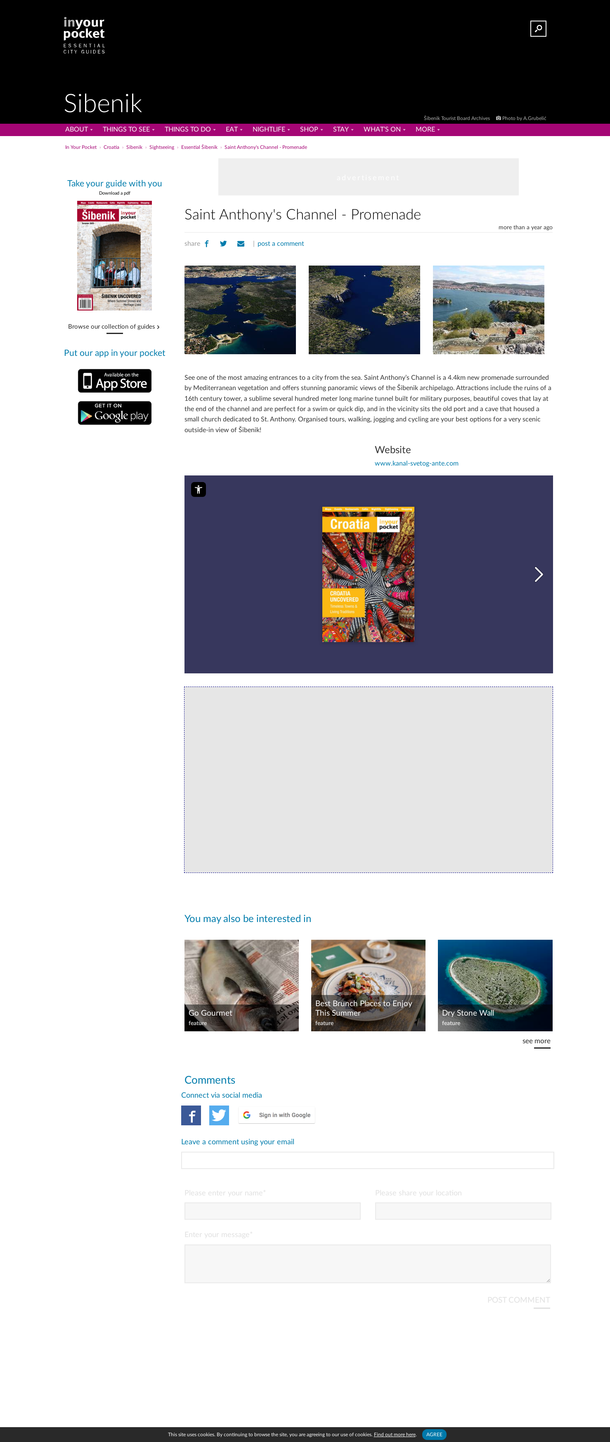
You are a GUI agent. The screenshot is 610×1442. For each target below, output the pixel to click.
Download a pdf (114, 193)
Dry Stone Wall (468, 1013)
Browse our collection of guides (111, 327)
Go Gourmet (210, 1013)
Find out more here (395, 1434)
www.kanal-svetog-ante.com (417, 463)
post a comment (281, 243)
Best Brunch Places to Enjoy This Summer (363, 1008)
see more (537, 1040)
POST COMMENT (518, 1266)
